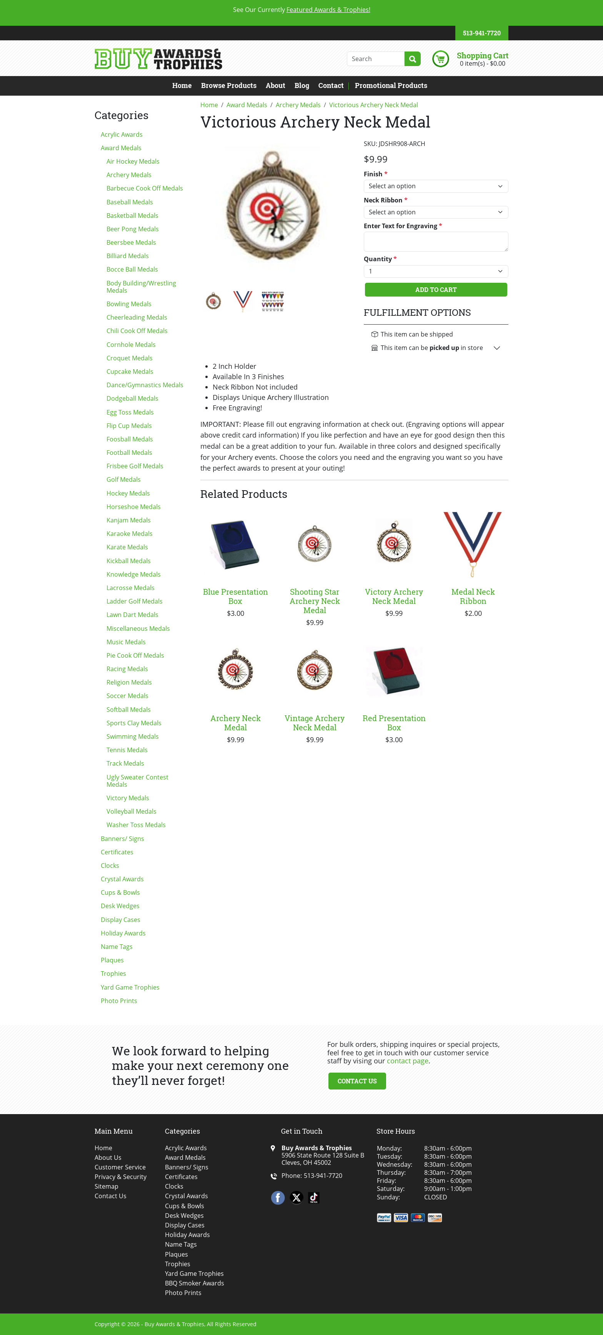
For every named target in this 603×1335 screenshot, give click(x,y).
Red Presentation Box (394, 722)
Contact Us (357, 1081)
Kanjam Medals (129, 520)
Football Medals (129, 452)
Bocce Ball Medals (132, 269)
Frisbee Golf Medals (135, 466)
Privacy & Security (121, 1177)
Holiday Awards (123, 933)
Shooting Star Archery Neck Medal (315, 601)
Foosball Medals (130, 439)
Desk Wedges (120, 906)
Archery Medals (129, 175)
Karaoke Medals (130, 533)
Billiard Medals (128, 256)
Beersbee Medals (131, 242)
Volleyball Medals (132, 811)
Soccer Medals (127, 696)
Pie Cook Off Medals (135, 655)
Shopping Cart (482, 55)
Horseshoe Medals (134, 506)
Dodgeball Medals (132, 398)
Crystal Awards (122, 879)
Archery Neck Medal (235, 722)
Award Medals (121, 148)
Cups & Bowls (120, 892)
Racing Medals (127, 669)
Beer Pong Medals (133, 229)
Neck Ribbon (386, 200)
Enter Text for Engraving (403, 226)
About (275, 85)
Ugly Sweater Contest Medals (137, 781)
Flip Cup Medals (129, 425)
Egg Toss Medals (130, 412)
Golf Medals (124, 479)
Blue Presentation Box (235, 596)
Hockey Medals (128, 493)
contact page (407, 1060)
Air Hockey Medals (133, 161)
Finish (376, 174)
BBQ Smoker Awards (194, 1283)
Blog (302, 85)
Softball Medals (129, 709)
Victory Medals (128, 798)
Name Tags (117, 946)
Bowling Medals (129, 304)
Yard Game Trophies (130, 987)
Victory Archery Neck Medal (394, 596)
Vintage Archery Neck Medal (315, 722)
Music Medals (126, 642)
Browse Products (229, 85)
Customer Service (120, 1167)
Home (182, 85)
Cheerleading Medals (137, 317)
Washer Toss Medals (136, 825)
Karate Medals (127, 547)
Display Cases (120, 919)
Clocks (110, 865)
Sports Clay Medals (134, 723)
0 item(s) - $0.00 (482, 63)
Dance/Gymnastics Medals (145, 385)
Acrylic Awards (122, 134)
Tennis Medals (127, 750)
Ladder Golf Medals (135, 601)
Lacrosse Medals (131, 588)
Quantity (380, 259)
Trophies (113, 973)
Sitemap (106, 1186)
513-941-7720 (482, 33)
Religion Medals (129, 682)
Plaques (112, 960)
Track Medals (125, 763)
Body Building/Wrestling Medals (141, 287)
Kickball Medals (129, 561)
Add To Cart (436, 289)
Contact (331, 85)
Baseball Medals (130, 202)
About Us (108, 1157)
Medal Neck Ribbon (473, 596)
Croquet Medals (130, 358)
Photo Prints (119, 1001)
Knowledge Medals (134, 574)
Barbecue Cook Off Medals (145, 188)
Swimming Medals (133, 736)
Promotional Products (391, 85)
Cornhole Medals (131, 344)
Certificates (117, 852)
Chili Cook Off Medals (137, 331)
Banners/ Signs (122, 838)
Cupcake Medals (130, 371)
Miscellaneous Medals (138, 628)
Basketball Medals (132, 215)
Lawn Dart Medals (132, 614)
